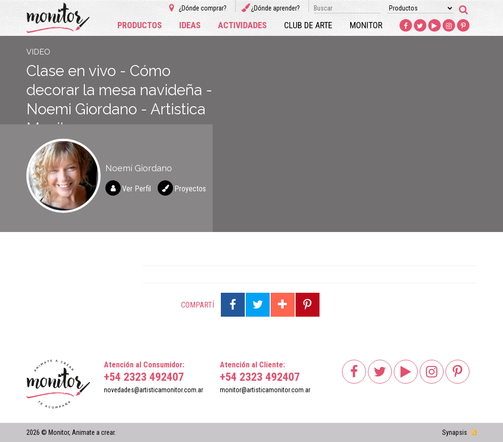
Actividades (242, 25)
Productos (139, 25)
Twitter (420, 26)
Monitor (366, 25)
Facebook (406, 26)
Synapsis (454, 432)
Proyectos (190, 188)
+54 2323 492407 (144, 377)
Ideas (190, 25)
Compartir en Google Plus (283, 305)
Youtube (434, 26)
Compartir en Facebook (233, 305)
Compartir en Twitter (258, 305)
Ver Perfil (136, 188)
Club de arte (308, 25)
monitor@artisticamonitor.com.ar (265, 390)
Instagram (449, 26)
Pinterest (463, 26)
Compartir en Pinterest (308, 305)
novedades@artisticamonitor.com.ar (153, 390)
